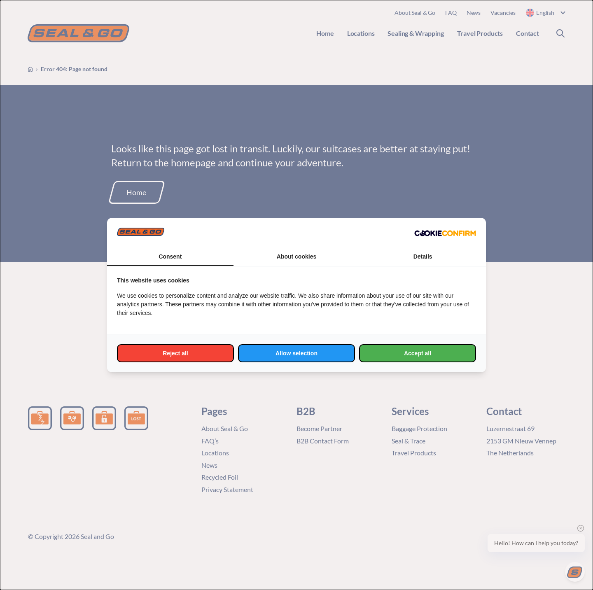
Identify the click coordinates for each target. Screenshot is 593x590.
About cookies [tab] (296, 256)
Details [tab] (422, 256)
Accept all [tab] (417, 353)
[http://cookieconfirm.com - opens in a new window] (445, 233)
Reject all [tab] (175, 353)
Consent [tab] (170, 256)
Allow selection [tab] (296, 353)
